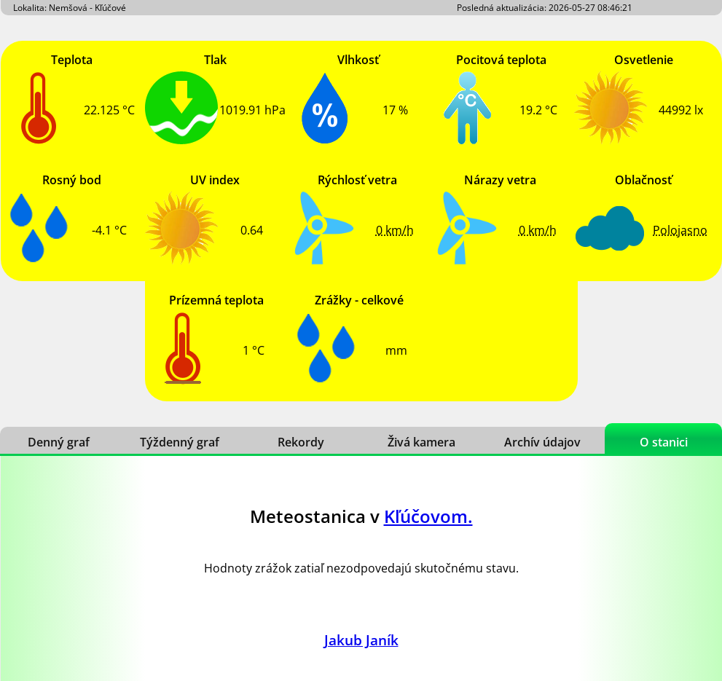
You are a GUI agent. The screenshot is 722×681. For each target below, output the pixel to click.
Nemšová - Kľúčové (87, 7)
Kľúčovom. (428, 516)
